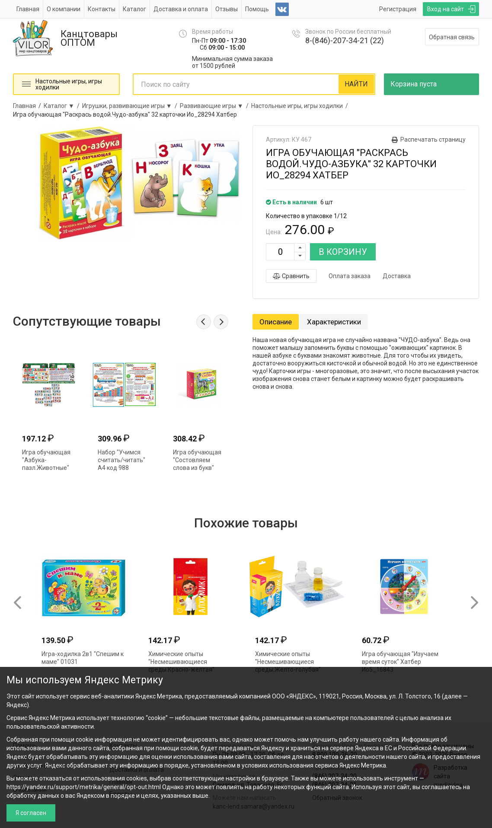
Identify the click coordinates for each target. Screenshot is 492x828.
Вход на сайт (445, 9)
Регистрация (397, 9)
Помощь (257, 9)
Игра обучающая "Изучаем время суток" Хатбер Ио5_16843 (400, 661)
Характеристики (334, 321)
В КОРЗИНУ (343, 252)
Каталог (134, 9)
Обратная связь (452, 37)
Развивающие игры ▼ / (215, 105)
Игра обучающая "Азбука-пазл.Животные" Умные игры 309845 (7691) (46, 468)
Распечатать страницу (433, 139)
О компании (63, 9)
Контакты (101, 9)
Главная (27, 9)
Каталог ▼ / (63, 105)
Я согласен (31, 812)
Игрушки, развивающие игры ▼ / (131, 105)
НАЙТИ (356, 84)
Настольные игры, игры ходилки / (301, 105)
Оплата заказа (350, 276)
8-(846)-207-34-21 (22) (344, 40)
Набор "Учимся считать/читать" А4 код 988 (121, 460)
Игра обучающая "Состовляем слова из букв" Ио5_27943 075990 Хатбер (197, 468)
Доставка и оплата (180, 9)
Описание (275, 321)
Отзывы (226, 9)
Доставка (397, 276)
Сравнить (291, 276)
